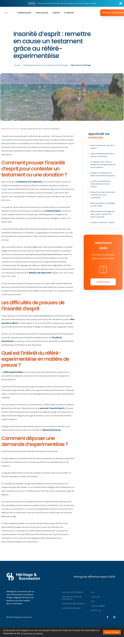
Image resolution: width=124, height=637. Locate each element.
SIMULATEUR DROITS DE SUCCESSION (72, 598)
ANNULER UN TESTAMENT (72, 592)
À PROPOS (69, 13)
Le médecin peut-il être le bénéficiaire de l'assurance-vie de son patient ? (102, 164)
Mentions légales (98, 606)
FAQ (92, 592)
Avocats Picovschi (11, 129)
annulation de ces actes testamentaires (43, 254)
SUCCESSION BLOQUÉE (71, 608)
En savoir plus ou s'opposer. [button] (32, 633)
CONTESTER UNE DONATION (73, 603)
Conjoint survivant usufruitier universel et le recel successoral (102, 195)
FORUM (56, 13)
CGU (93, 601)
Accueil (17, 65)
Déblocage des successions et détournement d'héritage (45, 65)
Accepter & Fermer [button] (112, 632)
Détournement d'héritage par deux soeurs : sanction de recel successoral (102, 214)
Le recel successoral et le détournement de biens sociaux (100, 184)
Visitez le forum (103, 282)
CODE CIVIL (95, 597)
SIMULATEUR (42, 13)
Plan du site (96, 610)
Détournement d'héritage (81, 65)
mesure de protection (42, 316)
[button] (24, 12)
